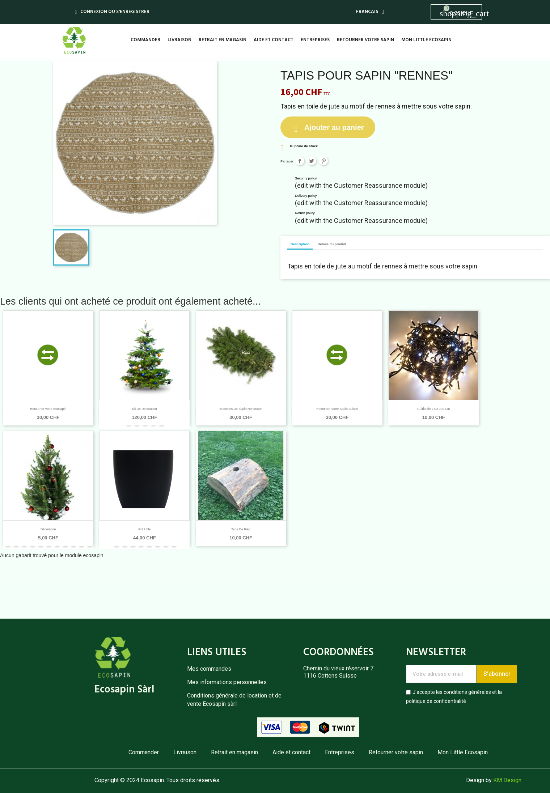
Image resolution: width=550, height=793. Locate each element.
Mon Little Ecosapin (426, 40)
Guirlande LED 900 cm (433, 409)
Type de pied (240, 529)
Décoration (48, 529)
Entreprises (315, 40)
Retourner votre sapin (365, 40)
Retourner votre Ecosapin (48, 409)
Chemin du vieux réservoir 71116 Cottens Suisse (338, 672)
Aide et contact (273, 40)
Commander (145, 40)
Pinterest (323, 160)
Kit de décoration (144, 409)
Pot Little (144, 529)
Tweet (311, 160)
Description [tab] (300, 244)
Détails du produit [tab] (331, 244)
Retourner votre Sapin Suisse (337, 409)
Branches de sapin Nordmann (240, 409)
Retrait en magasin (222, 40)
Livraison (179, 40)
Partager (299, 160)
